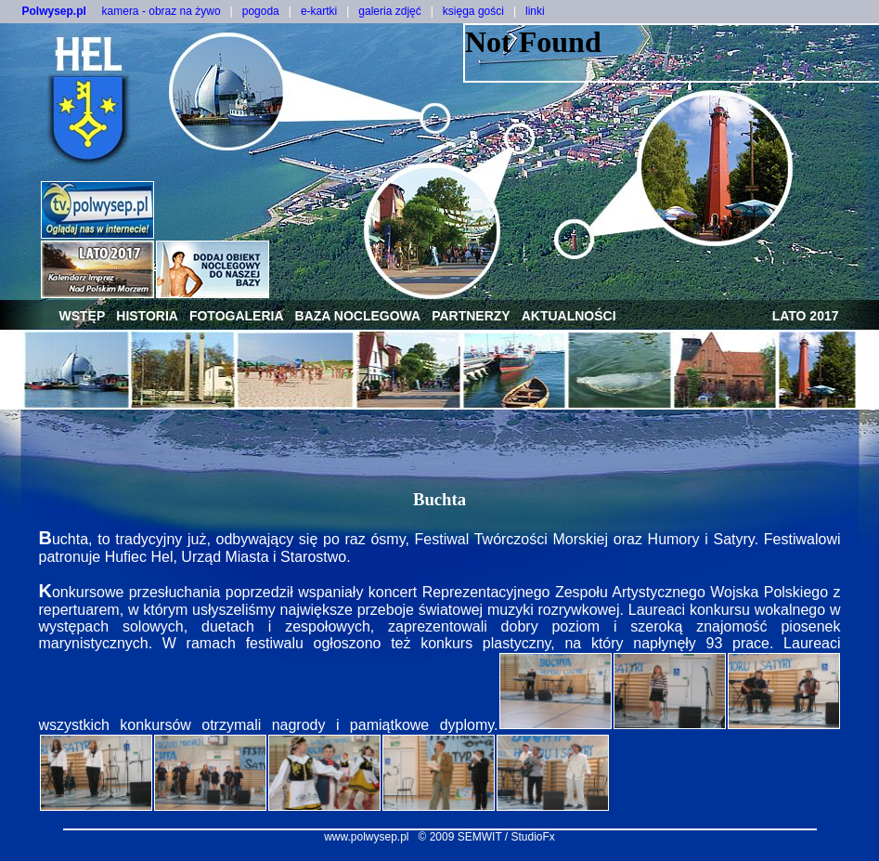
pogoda (260, 11)
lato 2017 (805, 315)
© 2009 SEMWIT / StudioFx (487, 836)
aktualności (569, 315)
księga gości (473, 11)
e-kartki (319, 11)
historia (147, 315)
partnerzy (471, 315)
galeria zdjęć (389, 11)
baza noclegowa (358, 315)
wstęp (82, 315)
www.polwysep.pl (366, 836)
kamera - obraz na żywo (161, 11)
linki (535, 11)
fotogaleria (236, 315)
